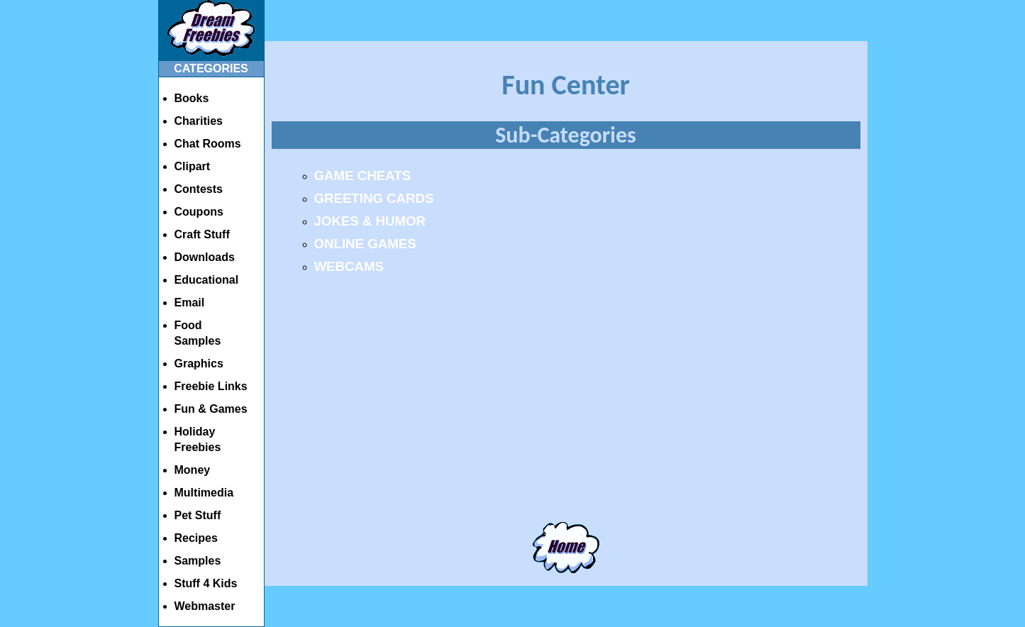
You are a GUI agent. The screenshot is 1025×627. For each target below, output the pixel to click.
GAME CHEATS (362, 175)
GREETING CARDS (374, 198)
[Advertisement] (566, 409)
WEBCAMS (349, 266)
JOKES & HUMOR (370, 220)
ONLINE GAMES (365, 243)
